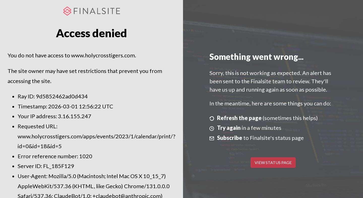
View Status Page (273, 162)
